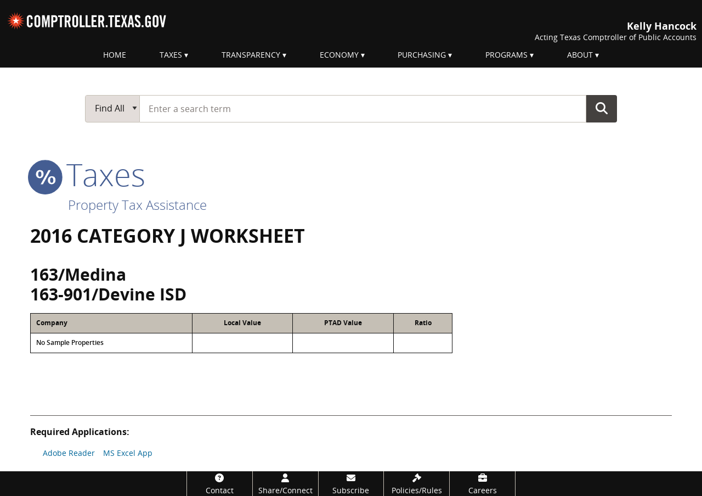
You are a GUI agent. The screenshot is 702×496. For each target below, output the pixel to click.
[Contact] (219, 483)
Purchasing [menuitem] (422, 54)
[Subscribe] (351, 483)
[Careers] (482, 483)
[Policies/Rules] (416, 483)
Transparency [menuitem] (251, 54)
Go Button (601, 108)
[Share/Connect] (285, 483)
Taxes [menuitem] (171, 54)
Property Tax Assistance (137, 205)
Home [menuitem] (114, 54)
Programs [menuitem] (506, 54)
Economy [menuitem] (339, 54)
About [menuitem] (580, 54)
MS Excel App (127, 453)
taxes (87, 174)
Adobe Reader (69, 453)
